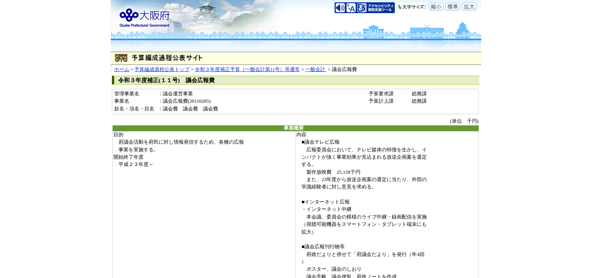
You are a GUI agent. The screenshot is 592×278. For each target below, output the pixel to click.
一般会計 (315, 69)
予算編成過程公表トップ (161, 69)
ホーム (121, 69)
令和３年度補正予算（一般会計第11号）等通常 (247, 69)
